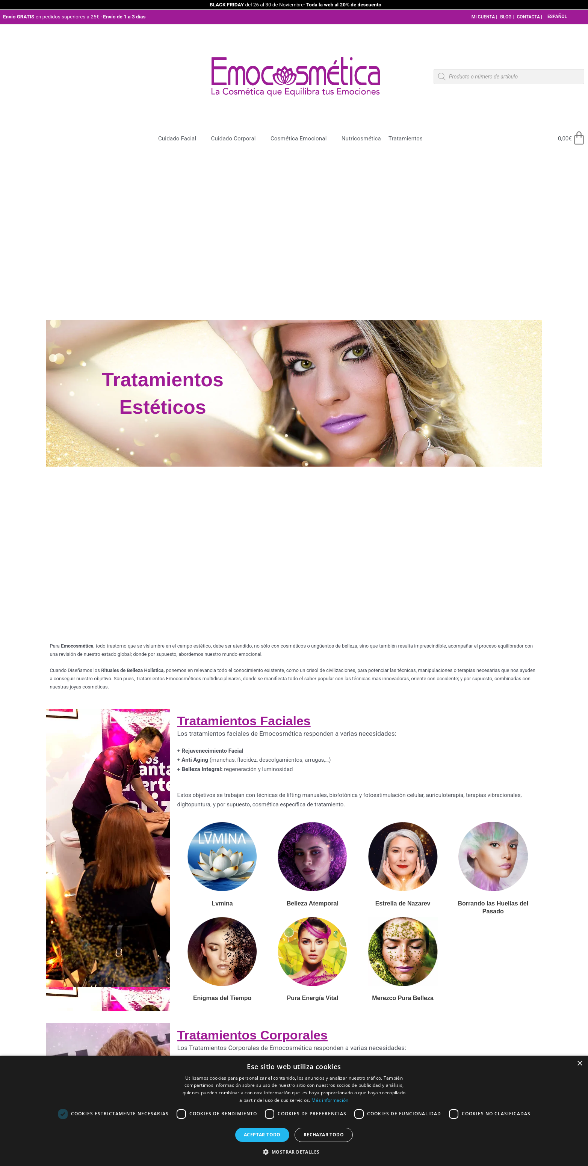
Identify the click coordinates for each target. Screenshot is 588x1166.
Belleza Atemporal (313, 903)
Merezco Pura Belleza (403, 998)
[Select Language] (567, 17)
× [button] (579, 1064)
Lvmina (222, 903)
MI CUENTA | (484, 17)
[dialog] (294, 1111)
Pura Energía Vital (312, 998)
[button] (294, 1152)
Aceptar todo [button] (262, 1134)
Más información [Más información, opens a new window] (330, 1100)
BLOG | (507, 17)
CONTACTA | (529, 17)
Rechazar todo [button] (324, 1134)
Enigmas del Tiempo (222, 998)
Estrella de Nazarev (403, 903)
